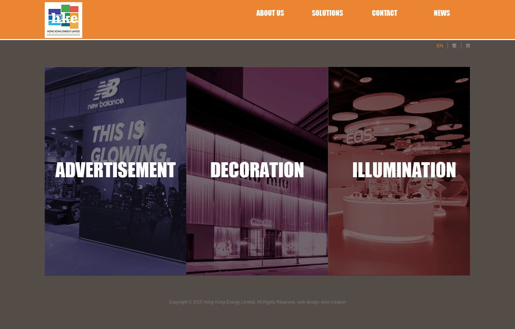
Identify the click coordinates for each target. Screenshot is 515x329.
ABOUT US (270, 13)
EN (440, 45)
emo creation (333, 302)
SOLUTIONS (327, 13)
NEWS (442, 13)
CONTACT (384, 13)
